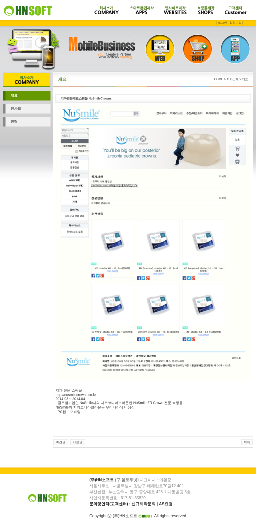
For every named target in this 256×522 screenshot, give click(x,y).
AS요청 (165, 504)
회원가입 (236, 22)
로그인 (222, 22)
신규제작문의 (144, 504)
